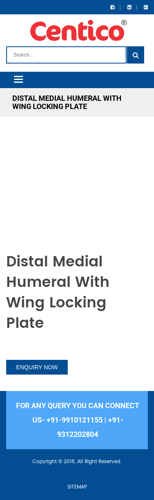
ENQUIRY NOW (36, 367)
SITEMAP (77, 487)
